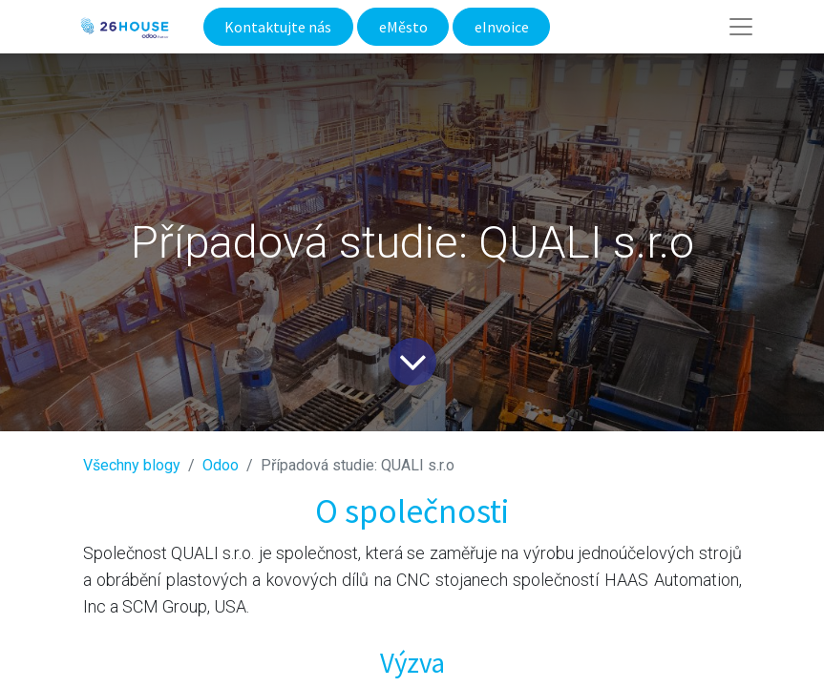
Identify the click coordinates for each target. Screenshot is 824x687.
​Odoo (220, 465)
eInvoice (502, 26)
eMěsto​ (403, 26)
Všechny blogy (131, 465)
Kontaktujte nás (277, 26)
